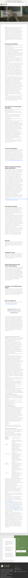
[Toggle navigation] (26, 4)
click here (10, 506)
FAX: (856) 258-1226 (19, 569)
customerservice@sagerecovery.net (11, 501)
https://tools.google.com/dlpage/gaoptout (16, 160)
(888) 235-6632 (18, 568)
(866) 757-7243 (16, 504)
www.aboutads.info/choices (11, 198)
